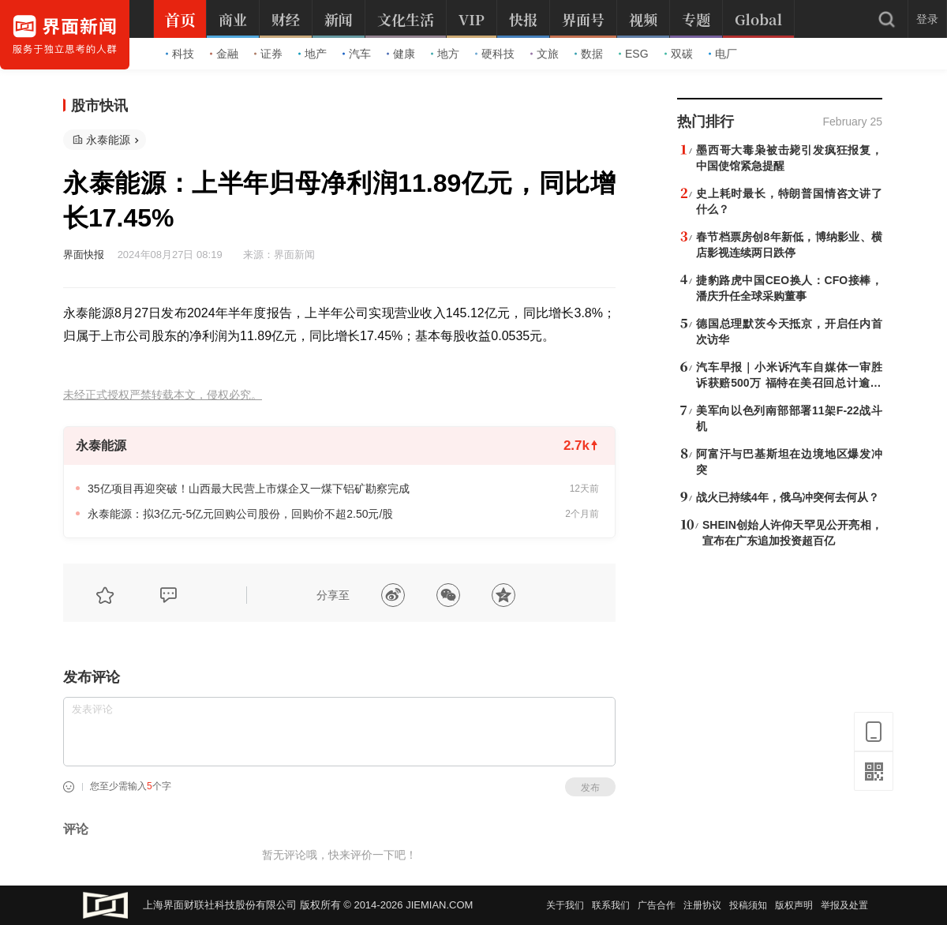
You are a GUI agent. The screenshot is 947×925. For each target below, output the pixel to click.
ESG (634, 53)
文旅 (544, 53)
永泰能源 (108, 139)
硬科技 (495, 53)
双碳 (678, 53)
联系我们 (611, 905)
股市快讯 (99, 106)
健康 (401, 53)
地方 (445, 53)
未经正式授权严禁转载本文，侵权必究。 (162, 395)
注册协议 (702, 905)
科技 (180, 53)
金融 (224, 53)
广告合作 (657, 905)
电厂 (723, 53)
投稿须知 (748, 905)
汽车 (356, 53)
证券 (268, 53)
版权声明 (794, 905)
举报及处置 (844, 905)
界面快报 (83, 254)
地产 (312, 53)
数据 (589, 53)
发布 (590, 787)
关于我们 (565, 905)
